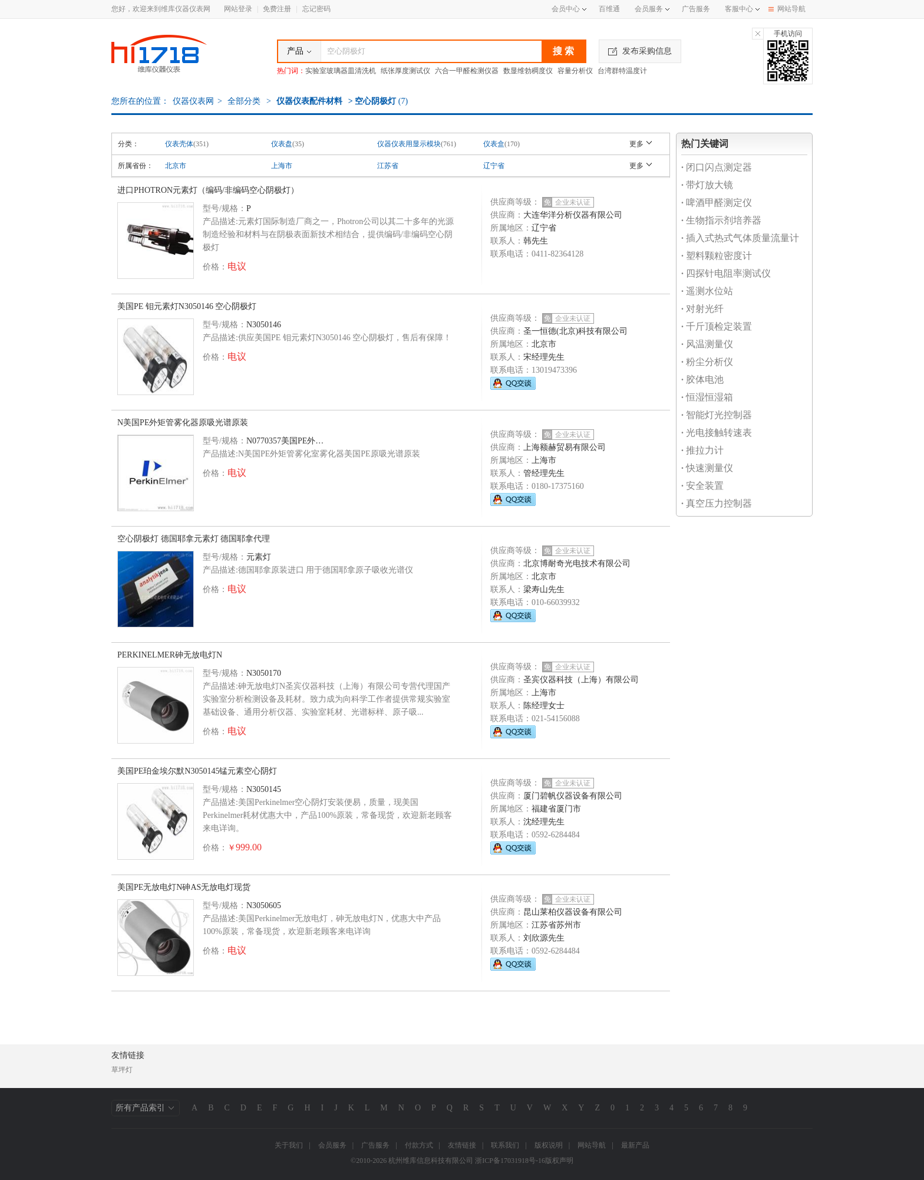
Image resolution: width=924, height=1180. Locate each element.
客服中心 (739, 9)
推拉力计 (702, 450)
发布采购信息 (640, 51)
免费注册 (277, 9)
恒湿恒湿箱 (707, 397)
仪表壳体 (179, 144)
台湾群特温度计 (622, 71)
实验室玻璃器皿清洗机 (340, 71)
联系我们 (505, 1145)
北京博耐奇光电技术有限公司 (577, 563)
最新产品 (635, 1145)
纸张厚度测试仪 (405, 71)
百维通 (609, 9)
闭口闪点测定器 (716, 167)
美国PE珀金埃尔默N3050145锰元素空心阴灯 (197, 771)
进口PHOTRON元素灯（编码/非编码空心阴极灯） (208, 190)
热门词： (291, 71)
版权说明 (548, 1145)
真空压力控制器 (716, 503)
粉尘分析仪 (707, 362)
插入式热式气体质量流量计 (740, 238)
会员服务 (649, 9)
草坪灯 (122, 1070)
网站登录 (238, 9)
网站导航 (787, 9)
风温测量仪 (707, 344)
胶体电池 (702, 379)
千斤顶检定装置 (716, 326)
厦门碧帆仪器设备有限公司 (572, 795)
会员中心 (569, 9)
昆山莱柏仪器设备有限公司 (572, 912)
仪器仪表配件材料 (309, 101)
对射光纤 (702, 309)
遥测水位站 (707, 291)
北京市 (175, 166)
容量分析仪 (575, 71)
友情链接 (462, 1145)
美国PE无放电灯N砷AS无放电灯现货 (183, 887)
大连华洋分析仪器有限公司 (572, 215)
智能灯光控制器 (716, 415)
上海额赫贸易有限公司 (564, 447)
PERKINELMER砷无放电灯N (169, 654)
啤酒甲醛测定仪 (716, 203)
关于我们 (289, 1145)
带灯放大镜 (707, 185)
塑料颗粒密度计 (716, 256)
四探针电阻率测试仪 (726, 273)
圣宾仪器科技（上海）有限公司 (581, 679)
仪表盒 (493, 144)
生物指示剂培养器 (721, 220)
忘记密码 (316, 9)
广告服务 (696, 9)
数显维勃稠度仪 (528, 71)
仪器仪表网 (193, 101)
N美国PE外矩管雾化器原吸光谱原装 (182, 422)
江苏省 (387, 166)
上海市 (281, 166)
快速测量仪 (707, 468)
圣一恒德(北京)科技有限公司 (575, 331)
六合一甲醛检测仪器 (467, 71)
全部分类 (243, 101)
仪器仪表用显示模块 (409, 144)
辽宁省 (493, 166)
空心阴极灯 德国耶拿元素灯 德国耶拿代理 (193, 538)
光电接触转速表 (716, 433)
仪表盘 (281, 144)
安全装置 (702, 486)
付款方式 (419, 1145)
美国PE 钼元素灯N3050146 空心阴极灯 (186, 306)
